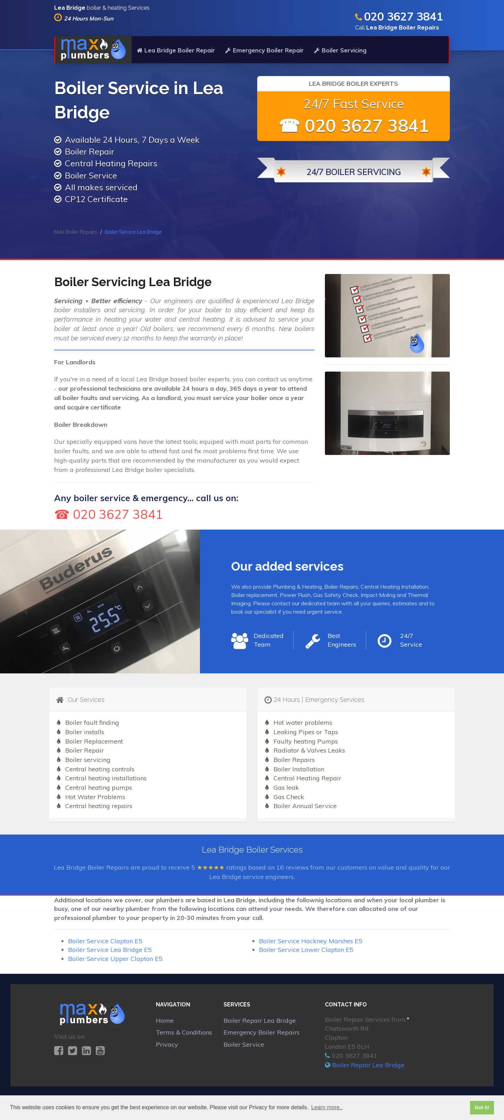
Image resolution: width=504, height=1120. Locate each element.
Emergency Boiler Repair (264, 50)
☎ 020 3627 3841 (353, 125)
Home (165, 1020)
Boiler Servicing (340, 50)
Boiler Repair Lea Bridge (260, 1020)
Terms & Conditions (184, 1032)
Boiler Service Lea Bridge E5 (110, 950)
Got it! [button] (481, 1107)
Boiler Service (244, 1044)
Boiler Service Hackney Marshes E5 (310, 941)
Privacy (167, 1044)
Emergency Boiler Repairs (262, 1032)
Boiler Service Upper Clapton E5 (115, 959)
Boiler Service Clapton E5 (105, 941)
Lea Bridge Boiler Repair (176, 50)
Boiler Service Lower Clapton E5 (306, 950)
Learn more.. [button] (327, 1107)
